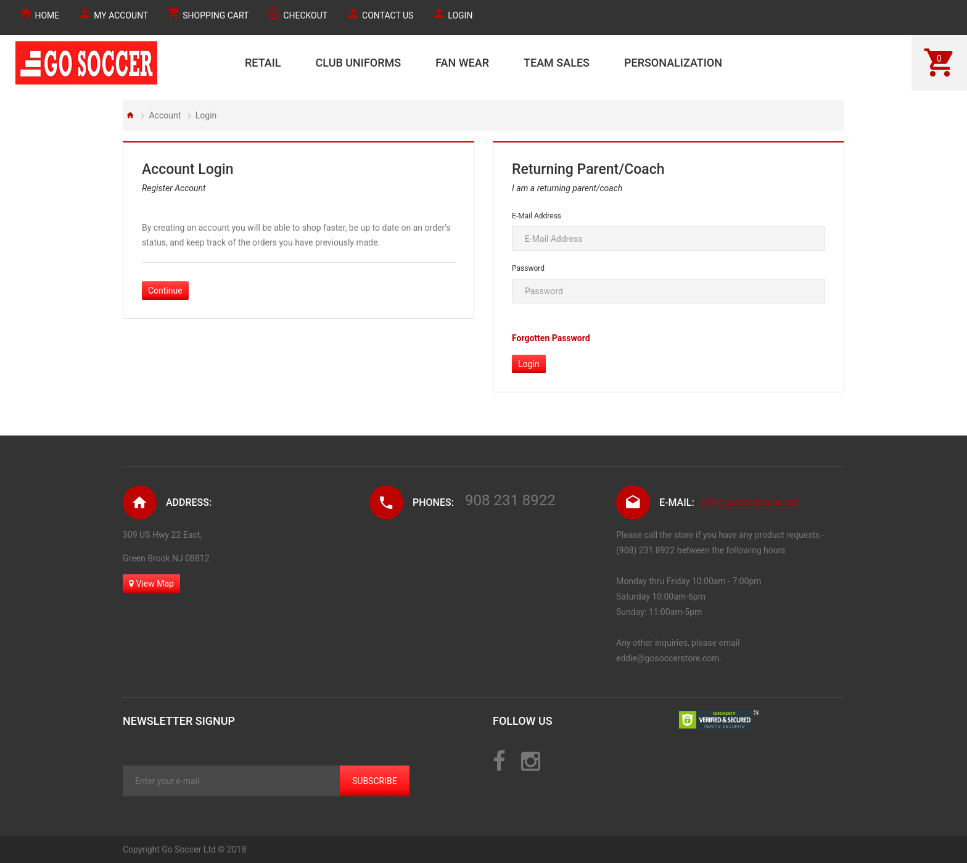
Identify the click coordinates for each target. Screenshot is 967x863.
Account (165, 115)
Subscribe (374, 781)
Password (528, 268)
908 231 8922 (510, 500)
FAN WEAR (462, 62)
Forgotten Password (551, 338)
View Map (151, 583)
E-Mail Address (536, 216)
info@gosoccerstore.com (750, 502)
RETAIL (263, 62)
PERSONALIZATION (673, 62)
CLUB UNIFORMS (358, 62)
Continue (165, 290)
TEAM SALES (557, 62)
